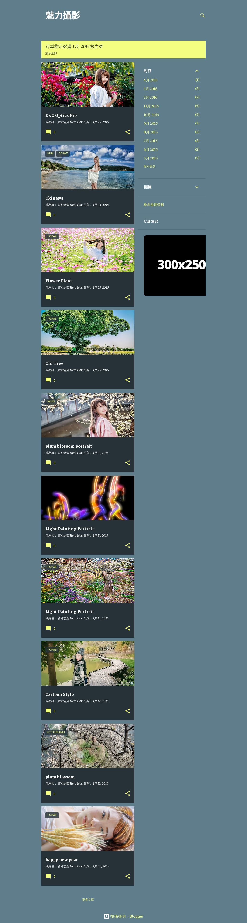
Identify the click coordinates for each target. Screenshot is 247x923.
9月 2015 (151, 123)
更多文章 (88, 899)
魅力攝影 (62, 15)
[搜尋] (203, 15)
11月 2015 (151, 106)
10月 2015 (151, 115)
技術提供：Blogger (123, 916)
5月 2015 (151, 158)
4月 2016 (151, 80)
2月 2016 (150, 97)
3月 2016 (150, 89)
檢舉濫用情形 (154, 204)
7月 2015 (151, 141)
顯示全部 (51, 53)
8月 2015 (151, 132)
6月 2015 (151, 149)
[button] (127, 132)
